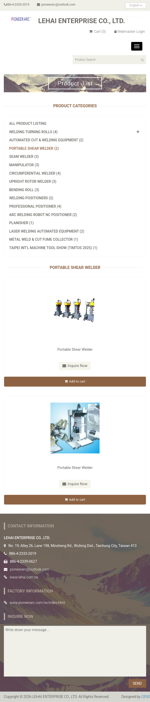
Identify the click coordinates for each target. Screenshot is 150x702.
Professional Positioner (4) (35, 206)
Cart (97, 31)
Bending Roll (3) (24, 190)
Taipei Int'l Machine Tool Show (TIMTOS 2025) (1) (53, 248)
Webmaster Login (129, 31)
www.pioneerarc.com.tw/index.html (37, 603)
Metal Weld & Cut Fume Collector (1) (43, 239)
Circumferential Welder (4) (35, 173)
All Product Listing (27, 123)
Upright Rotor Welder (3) (32, 181)
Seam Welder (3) (24, 157)
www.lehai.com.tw (24, 577)
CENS (145, 697)
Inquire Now (75, 365)
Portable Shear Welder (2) (34, 148)
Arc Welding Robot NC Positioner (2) (43, 215)
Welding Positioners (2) (31, 198)
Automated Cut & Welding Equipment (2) (46, 140)
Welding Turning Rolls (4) (33, 132)
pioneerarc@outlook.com (56, 4)
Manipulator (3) (24, 165)
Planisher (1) (21, 223)
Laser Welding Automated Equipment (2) (46, 231)
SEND (137, 684)
